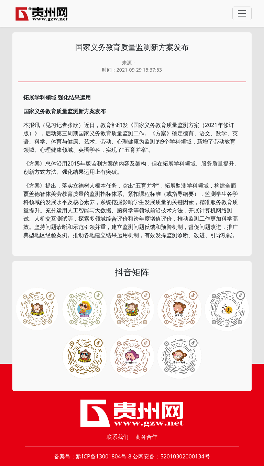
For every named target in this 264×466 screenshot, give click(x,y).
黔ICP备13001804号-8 (103, 456)
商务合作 (146, 437)
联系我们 (118, 437)
